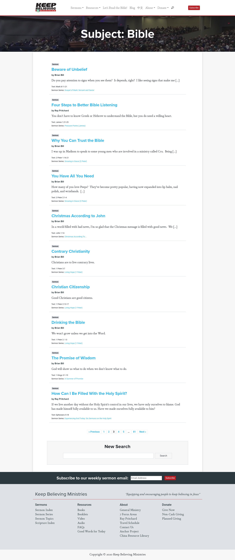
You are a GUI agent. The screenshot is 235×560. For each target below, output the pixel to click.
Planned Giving (171, 518)
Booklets (82, 514)
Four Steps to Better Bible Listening (84, 105)
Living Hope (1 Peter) (73, 272)
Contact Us (126, 527)
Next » (142, 431)
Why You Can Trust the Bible (78, 140)
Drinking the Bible (68, 322)
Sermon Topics (44, 518)
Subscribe (194, 8)
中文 (140, 8)
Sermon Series (44, 514)
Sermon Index (44, 510)
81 (134, 431)
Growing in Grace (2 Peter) (76, 161)
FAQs (80, 527)
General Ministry (130, 510)
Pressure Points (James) (75, 126)
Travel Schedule (129, 523)
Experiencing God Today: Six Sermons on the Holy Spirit (88, 418)
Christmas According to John (78, 216)
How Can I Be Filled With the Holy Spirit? (89, 393)
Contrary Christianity (71, 251)
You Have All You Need (73, 176)
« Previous (94, 431)
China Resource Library (134, 535)
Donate (162, 8)
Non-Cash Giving (173, 514)
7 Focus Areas (128, 514)
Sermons (76, 8)
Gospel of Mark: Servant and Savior (79, 90)
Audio (81, 523)
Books (81, 510)
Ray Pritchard (128, 518)
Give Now (168, 510)
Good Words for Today (91, 531)
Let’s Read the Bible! (115, 8)
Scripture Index (45, 523)
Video (81, 518)
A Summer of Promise (74, 379)
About (149, 8)
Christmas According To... (75, 236)
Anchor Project (129, 531)
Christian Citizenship (71, 287)
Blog (132, 8)
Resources (92, 8)
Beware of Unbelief (69, 69)
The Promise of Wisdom (74, 358)
